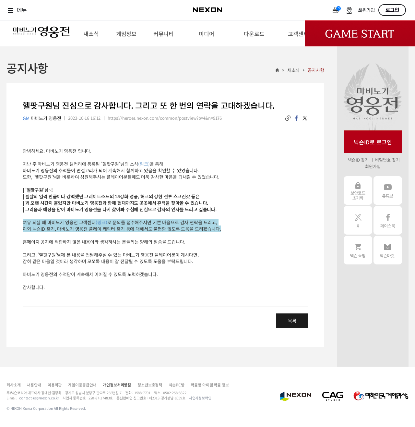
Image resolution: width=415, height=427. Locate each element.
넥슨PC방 (176, 384)
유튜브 (388, 190)
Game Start (360, 33)
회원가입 (366, 10)
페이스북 (388, 220)
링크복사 (288, 118)
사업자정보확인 (200, 397)
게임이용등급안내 (82, 384)
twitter (305, 118)
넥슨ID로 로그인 (373, 142)
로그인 (392, 10)
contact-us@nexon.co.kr (39, 397)
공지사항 (316, 70)
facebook (296, 118)
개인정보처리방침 (117, 384)
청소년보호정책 (149, 384)
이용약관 (55, 384)
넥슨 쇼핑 (358, 250)
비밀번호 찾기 (387, 160)
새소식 (293, 70)
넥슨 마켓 (388, 250)
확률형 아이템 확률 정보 (210, 384)
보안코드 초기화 (358, 190)
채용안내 (34, 384)
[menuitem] (91, 33)
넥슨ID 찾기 (358, 160)
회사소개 (13, 384)
